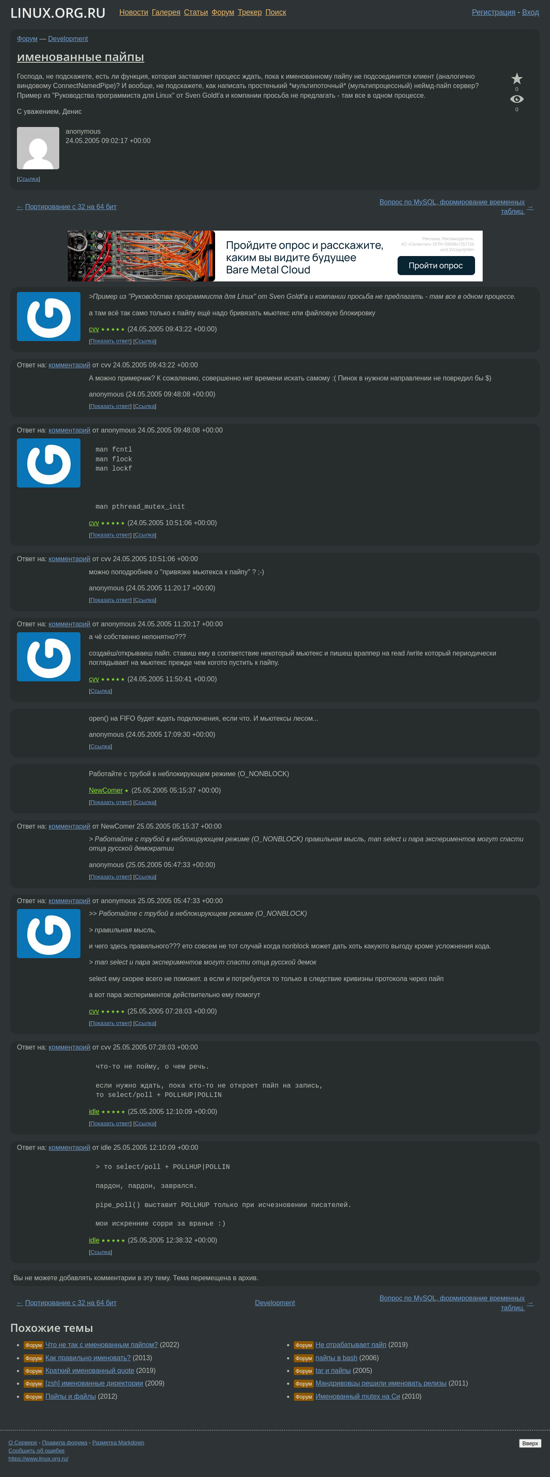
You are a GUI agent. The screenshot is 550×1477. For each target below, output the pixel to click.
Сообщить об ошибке (36, 1450)
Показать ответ (110, 341)
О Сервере (22, 1442)
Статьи (196, 12)
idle (94, 1111)
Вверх (530, 1443)
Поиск (275, 12)
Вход (530, 12)
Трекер (250, 12)
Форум (223, 12)
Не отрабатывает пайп (350, 1344)
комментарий (70, 365)
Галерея (166, 12)
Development (68, 38)
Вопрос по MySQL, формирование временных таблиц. (452, 206)
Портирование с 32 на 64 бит (70, 206)
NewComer (106, 790)
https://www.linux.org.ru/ (38, 1458)
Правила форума (65, 1442)
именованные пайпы (80, 56)
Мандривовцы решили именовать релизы (380, 1383)
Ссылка (29, 179)
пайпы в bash (336, 1357)
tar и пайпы (333, 1370)
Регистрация (494, 12)
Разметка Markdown (118, 1442)
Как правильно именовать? (87, 1357)
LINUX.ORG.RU (58, 12)
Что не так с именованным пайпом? (101, 1344)
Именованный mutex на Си (357, 1396)
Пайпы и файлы (70, 1396)
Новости (133, 12)
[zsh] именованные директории (94, 1383)
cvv (94, 329)
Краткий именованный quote (89, 1370)
